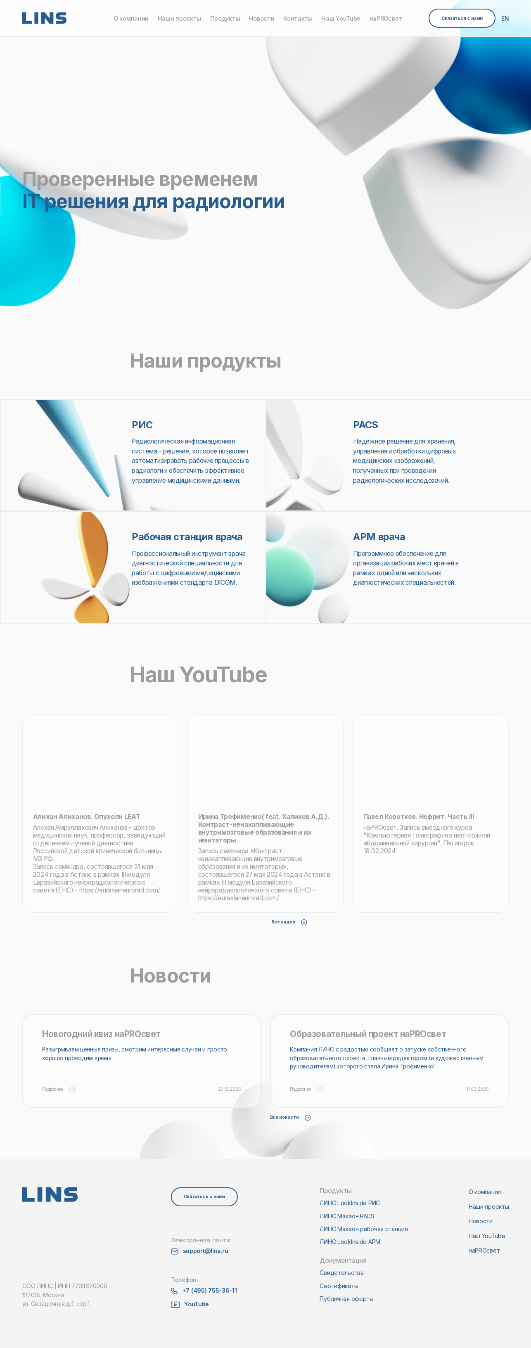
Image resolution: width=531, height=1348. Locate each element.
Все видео (289, 922)
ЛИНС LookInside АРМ (350, 1241)
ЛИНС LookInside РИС (350, 1202)
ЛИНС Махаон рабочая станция (364, 1228)
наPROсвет (386, 18)
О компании (131, 18)
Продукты (225, 18)
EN (505, 18)
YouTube (196, 1304)
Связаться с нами (462, 18)
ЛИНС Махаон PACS (347, 1216)
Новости (262, 18)
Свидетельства (341, 1272)
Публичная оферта (346, 1298)
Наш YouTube (340, 18)
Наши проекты (179, 18)
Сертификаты (339, 1285)
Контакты (298, 18)
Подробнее (58, 1090)
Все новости (290, 1117)
